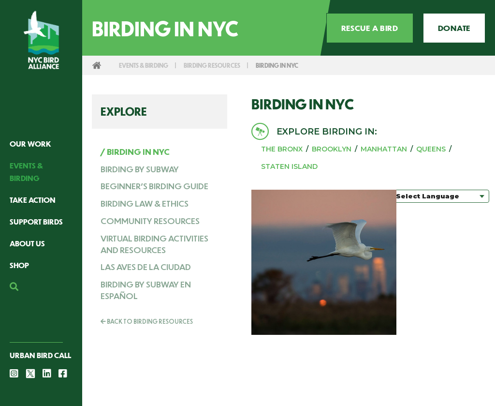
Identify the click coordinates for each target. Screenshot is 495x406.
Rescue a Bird (369, 28)
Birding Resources (221, 65)
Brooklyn (331, 149)
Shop (19, 265)
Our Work (30, 143)
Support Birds (36, 221)
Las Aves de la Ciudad (146, 266)
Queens (431, 149)
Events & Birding (147, 65)
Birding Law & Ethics (145, 203)
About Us (27, 243)
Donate (454, 28)
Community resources (150, 220)
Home (97, 65)
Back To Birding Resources (147, 321)
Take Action (33, 199)
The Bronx (282, 149)
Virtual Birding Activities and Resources (154, 244)
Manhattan (384, 149)
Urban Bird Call (40, 355)
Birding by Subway (140, 169)
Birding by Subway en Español (146, 290)
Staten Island (289, 166)
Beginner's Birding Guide (154, 185)
